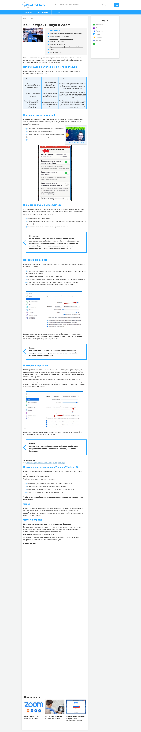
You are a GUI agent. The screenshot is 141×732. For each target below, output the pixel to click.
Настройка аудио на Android (59, 36)
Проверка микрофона (57, 44)
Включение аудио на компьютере (61, 39)
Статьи (57, 12)
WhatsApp (100, 24)
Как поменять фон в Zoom (75, 135)
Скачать (28, 12)
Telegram (99, 31)
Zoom (98, 44)
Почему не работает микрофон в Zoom (31, 717)
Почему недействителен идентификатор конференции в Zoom (75, 718)
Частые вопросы (55, 52)
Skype (98, 34)
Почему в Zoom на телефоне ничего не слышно (66, 33)
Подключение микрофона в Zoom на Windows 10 (66, 47)
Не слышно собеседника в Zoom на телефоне (54, 717)
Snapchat (99, 37)
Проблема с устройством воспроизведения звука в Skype (44, 463)
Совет (52, 49)
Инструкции (43, 12)
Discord (98, 40)
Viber (98, 28)
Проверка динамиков (57, 41)
